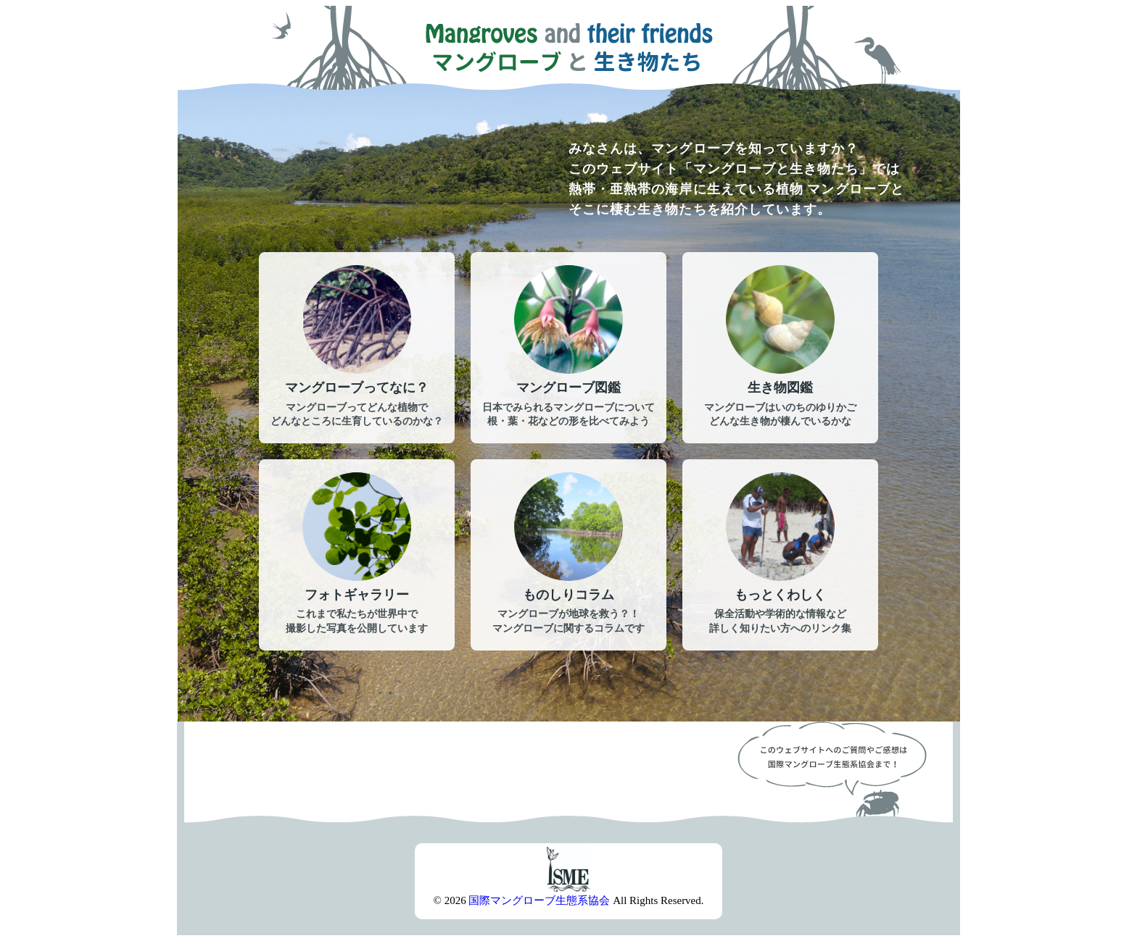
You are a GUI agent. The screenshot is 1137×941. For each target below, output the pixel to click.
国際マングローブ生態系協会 (539, 900)
